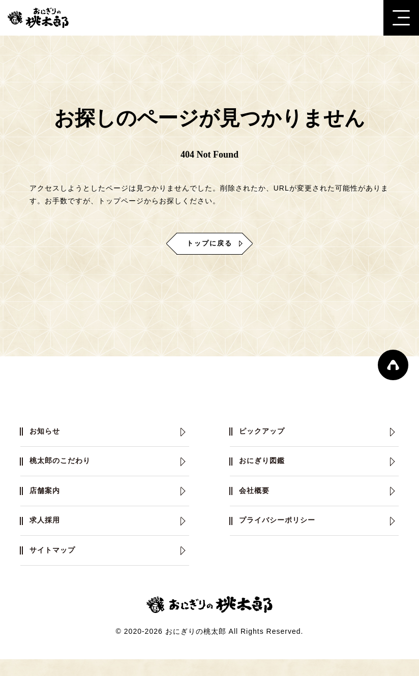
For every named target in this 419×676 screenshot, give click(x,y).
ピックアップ (266, 433)
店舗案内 (48, 499)
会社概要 (257, 499)
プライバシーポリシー (283, 532)
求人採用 (48, 532)
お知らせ (48, 433)
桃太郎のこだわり (65, 466)
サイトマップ (56, 565)
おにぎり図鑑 (266, 466)
